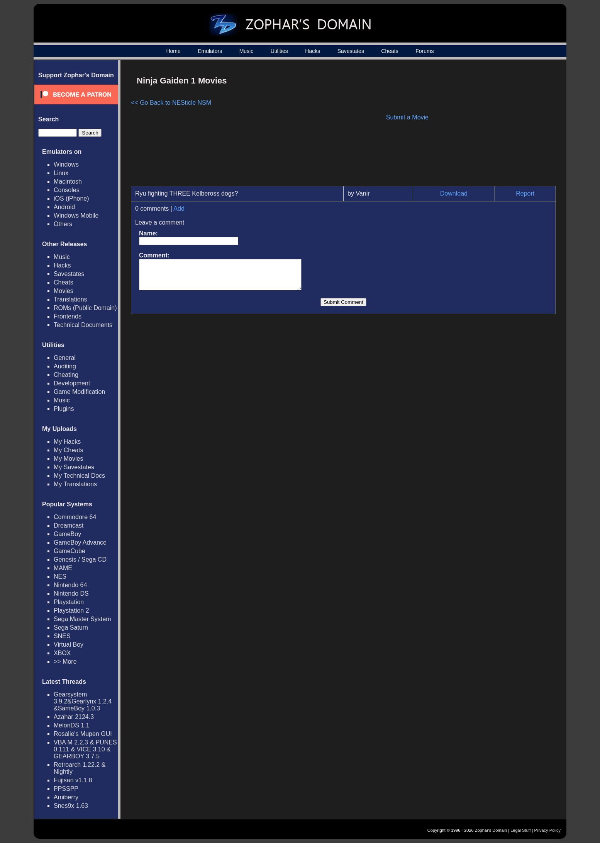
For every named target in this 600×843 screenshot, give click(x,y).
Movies (63, 291)
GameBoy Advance (80, 542)
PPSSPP (66, 788)
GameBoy (67, 534)
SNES (62, 636)
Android (64, 207)
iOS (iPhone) (71, 198)
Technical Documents (83, 325)
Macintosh (68, 181)
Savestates (350, 51)
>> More (65, 661)
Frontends (67, 316)
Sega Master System (82, 619)
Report (525, 193)
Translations (70, 299)
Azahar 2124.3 (74, 717)
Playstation (69, 602)
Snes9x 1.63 (71, 805)
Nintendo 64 (70, 585)
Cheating (66, 374)
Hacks (312, 51)
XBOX (62, 653)
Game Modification (79, 391)
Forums (424, 51)
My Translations (75, 484)
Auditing (65, 366)
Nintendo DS (71, 593)
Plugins (64, 408)
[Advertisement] (490, 126)
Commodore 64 (75, 517)
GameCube (69, 551)
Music (246, 51)
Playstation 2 (71, 610)
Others (63, 224)
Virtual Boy (68, 644)
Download (454, 193)
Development (72, 383)
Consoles (67, 190)
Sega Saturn (71, 627)
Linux (61, 173)
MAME (63, 568)
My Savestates (74, 467)
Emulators (210, 51)
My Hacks (67, 441)
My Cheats (68, 450)
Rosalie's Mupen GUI (83, 734)
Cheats (389, 51)
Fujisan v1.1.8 (73, 780)
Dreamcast (68, 525)
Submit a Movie (407, 117)
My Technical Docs (79, 475)
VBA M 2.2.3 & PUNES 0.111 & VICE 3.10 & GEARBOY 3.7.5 (85, 749)
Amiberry (66, 797)
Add (178, 208)
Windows (66, 164)
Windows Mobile (76, 215)
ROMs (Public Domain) (85, 308)
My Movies (68, 458)
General (65, 357)
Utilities (279, 51)
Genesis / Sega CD (80, 559)
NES (60, 576)
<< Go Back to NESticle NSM (171, 102)
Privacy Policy (547, 830)
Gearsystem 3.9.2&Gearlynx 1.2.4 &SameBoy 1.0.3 (83, 701)
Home (173, 51)
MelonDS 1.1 (72, 725)
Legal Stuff (520, 830)
